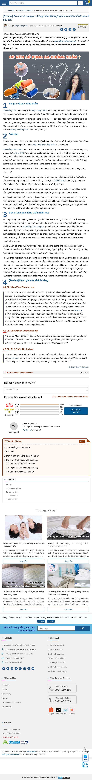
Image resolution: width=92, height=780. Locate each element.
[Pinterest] (70, 29)
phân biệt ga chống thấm (43, 145)
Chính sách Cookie (79, 618)
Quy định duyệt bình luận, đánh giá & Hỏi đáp (70, 396)
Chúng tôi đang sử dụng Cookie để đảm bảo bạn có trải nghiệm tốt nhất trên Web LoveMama (44, 617)
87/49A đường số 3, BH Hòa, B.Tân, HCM (20, 649)
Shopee (51, 713)
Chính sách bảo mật (55, 650)
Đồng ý (41, 621)
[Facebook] (62, 29)
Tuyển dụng (6, 694)
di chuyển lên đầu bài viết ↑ (79, 367)
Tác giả (4, 698)
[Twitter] (66, 29)
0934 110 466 (63, 688)
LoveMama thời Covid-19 (11, 702)
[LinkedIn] (16, 668)
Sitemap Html (7, 707)
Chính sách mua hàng (56, 654)
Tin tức (8, 485)
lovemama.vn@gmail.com (14, 658)
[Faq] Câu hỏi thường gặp (57, 671)
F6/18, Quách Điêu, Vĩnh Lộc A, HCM (19, 654)
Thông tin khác (10, 678)
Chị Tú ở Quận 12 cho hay (22, 472)
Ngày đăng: (21, 34)
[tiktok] (24, 668)
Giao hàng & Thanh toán (57, 663)
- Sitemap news (15, 730)
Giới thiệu (5, 685)
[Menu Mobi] (4, 3)
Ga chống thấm (10, 110)
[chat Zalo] (85, 765)
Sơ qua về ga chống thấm (18, 447)
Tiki (65, 713)
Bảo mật (7, 722)
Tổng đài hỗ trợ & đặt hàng (61, 678)
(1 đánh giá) (82, 27)
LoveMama (53, 777)
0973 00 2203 (63, 700)
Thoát (51, 621)
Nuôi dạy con (11, 499)
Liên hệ (8, 638)
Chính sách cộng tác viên (57, 667)
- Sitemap (5, 730)
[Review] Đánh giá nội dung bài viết (46, 396)
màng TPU (19, 153)
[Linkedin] (74, 29)
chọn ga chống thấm (19, 130)
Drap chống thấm (39, 110)
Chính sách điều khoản (56, 645)
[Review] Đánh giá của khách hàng (22, 460)
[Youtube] (29, 668)
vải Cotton (59, 180)
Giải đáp (10, 452)
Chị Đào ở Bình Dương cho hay (24, 467)
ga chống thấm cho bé (65, 41)
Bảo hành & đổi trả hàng (57, 658)
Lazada (72, 713)
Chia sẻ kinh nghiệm (13, 488)
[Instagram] (20, 668)
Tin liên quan (46, 510)
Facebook (77, 310)
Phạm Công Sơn (21, 26)
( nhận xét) (9, 415)
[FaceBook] (8, 668)
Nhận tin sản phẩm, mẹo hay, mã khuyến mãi (19, 629)
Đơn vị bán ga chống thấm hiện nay (22, 456)
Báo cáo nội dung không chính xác (18, 372)
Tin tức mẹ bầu (12, 496)
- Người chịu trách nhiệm (11, 733)
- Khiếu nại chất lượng (10, 737)
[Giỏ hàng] (87, 4)
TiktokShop (58, 713)
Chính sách (54, 638)
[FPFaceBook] (3, 668)
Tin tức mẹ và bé (12, 492)
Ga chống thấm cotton (13, 149)
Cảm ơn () (35, 430)
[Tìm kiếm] (80, 3)
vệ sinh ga (14, 358)
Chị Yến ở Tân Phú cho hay (22, 463)
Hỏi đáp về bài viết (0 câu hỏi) (20, 382)
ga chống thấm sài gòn (33, 227)
